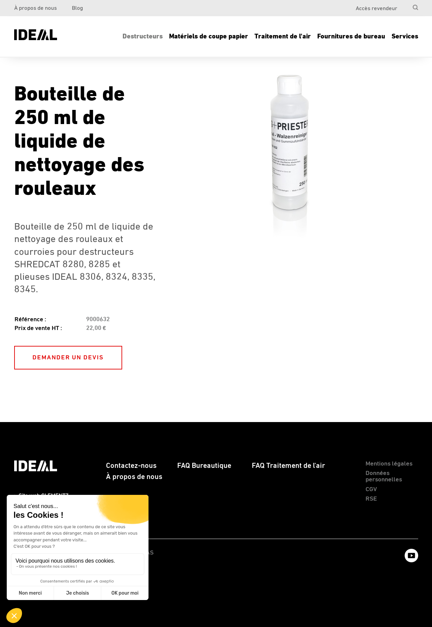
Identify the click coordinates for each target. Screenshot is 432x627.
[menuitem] (404, 5)
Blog (77, 8)
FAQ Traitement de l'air (288, 466)
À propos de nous (35, 8)
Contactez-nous (131, 466)
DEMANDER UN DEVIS (67, 357)
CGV (371, 489)
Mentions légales (389, 463)
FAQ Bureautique (204, 466)
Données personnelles (384, 476)
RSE (371, 499)
